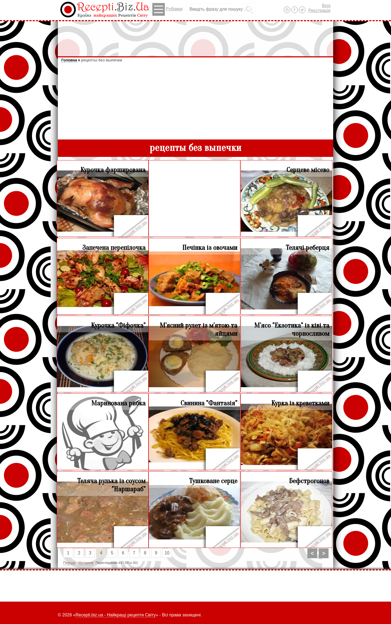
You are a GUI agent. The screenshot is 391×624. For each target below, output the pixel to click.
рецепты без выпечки (101, 60)
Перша (69, 563)
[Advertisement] (195, 36)
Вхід (326, 5)
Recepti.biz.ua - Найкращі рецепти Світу (115, 615)
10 (167, 553)
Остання (85, 563)
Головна (69, 60)
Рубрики (167, 9)
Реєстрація (319, 10)
